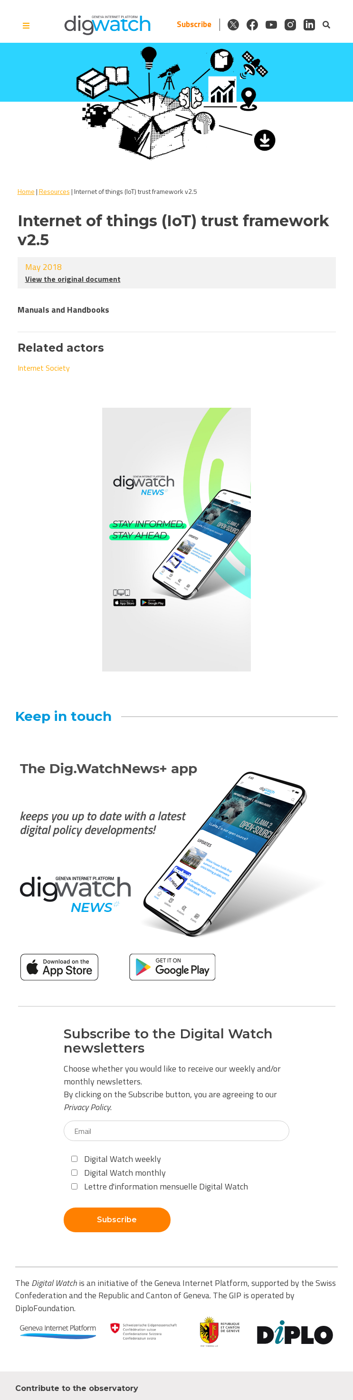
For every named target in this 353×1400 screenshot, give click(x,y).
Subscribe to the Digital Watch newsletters (168, 1041)
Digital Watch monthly (118, 1172)
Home (26, 191)
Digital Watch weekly (116, 1158)
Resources (54, 191)
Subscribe (194, 24)
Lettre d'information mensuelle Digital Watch (159, 1186)
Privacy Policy (87, 1107)
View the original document (73, 279)
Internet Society (44, 368)
